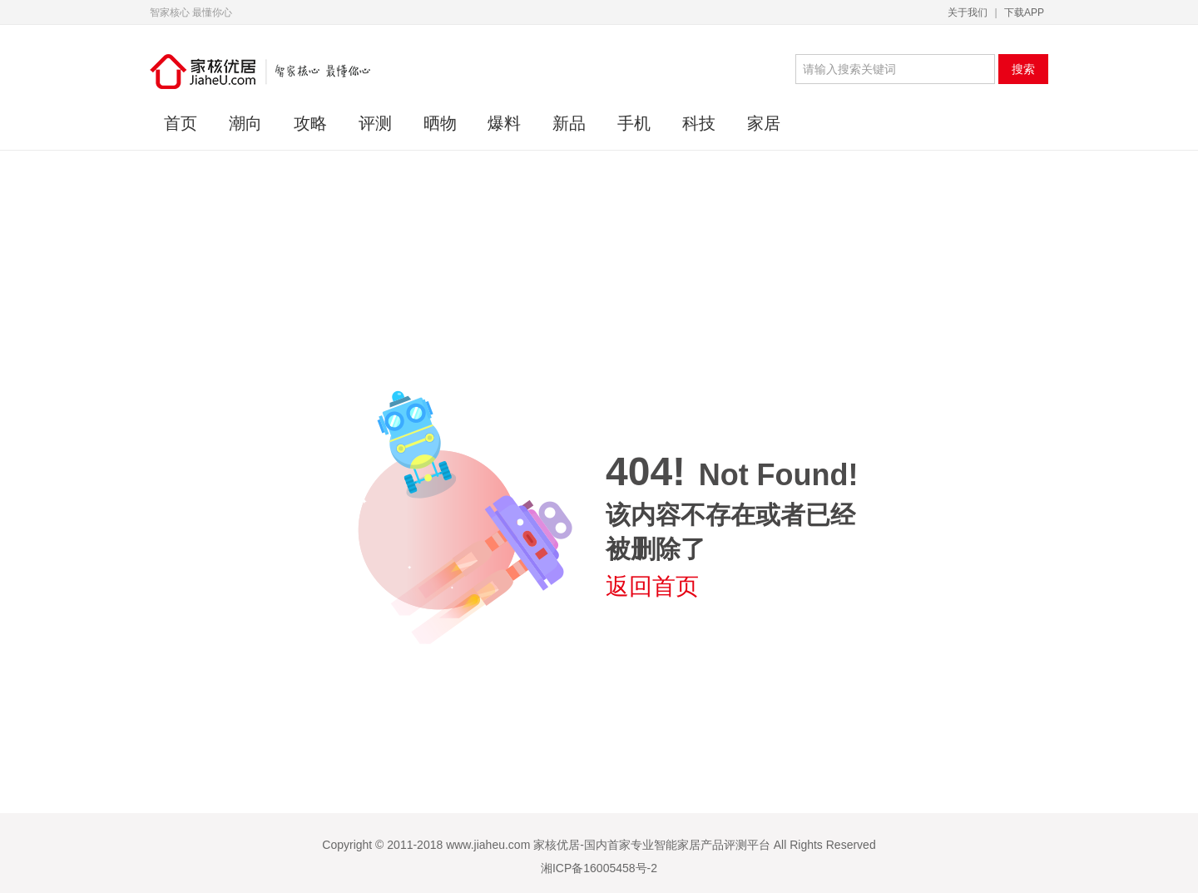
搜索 (1023, 69)
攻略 (310, 123)
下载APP (1024, 12)
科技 (698, 123)
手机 (634, 123)
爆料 (504, 123)
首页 (180, 123)
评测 (375, 123)
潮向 (245, 123)
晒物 (440, 123)
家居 (763, 123)
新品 (569, 123)
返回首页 (652, 586)
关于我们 (968, 12)
